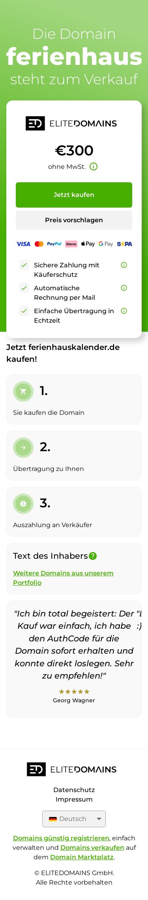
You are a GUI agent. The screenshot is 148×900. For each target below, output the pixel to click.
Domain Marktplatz (82, 857)
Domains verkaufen (92, 847)
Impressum (74, 799)
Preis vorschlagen (74, 220)
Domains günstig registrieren (61, 838)
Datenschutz (74, 790)
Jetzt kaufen (74, 195)
